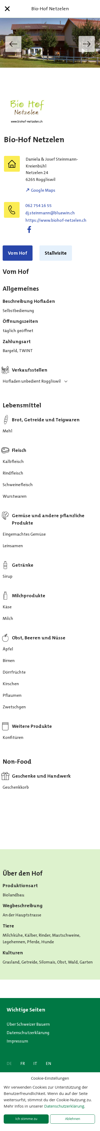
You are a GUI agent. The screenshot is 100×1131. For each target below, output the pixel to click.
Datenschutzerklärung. (64, 1106)
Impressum (17, 1041)
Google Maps (43, 190)
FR (22, 1063)
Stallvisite (56, 253)
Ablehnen (72, 1119)
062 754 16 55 (38, 205)
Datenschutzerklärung (28, 1032)
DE (9, 1063)
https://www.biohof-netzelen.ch (56, 220)
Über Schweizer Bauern (28, 1024)
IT (35, 1063)
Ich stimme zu (26, 1119)
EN (48, 1063)
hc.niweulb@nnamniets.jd (50, 213)
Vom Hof (17, 253)
